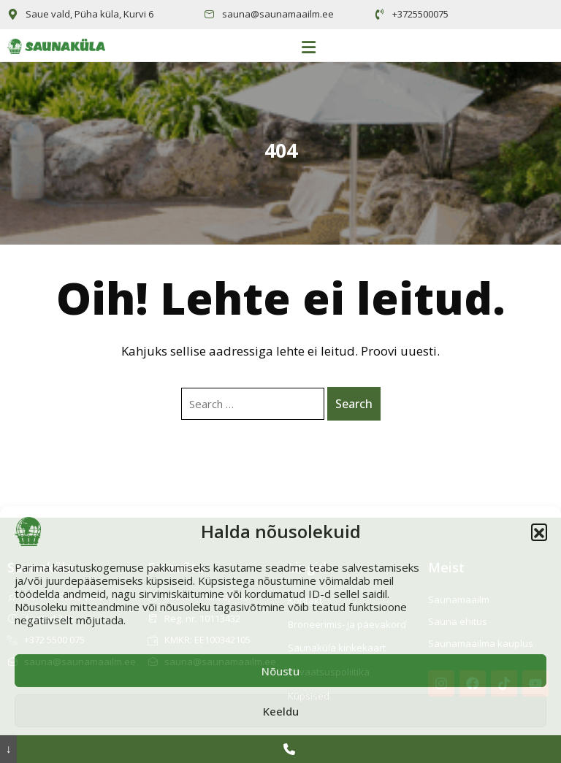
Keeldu (281, 711)
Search (354, 404)
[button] (539, 531)
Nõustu (280, 671)
